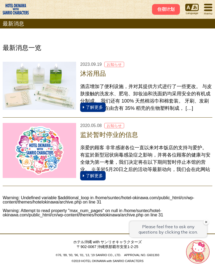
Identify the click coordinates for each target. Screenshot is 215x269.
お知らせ (114, 64)
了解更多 (93, 107)
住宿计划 (166, 9)
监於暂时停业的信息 (109, 134)
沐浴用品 (93, 73)
